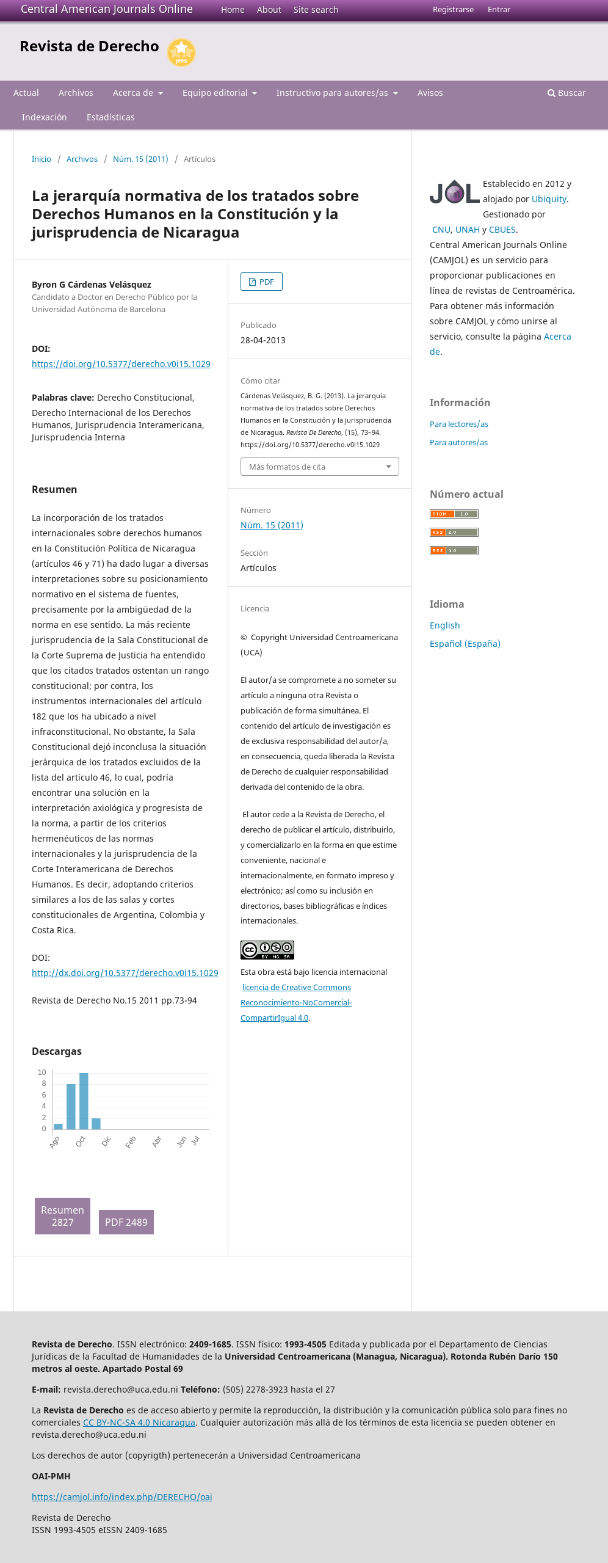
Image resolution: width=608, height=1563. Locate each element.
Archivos (76, 92)
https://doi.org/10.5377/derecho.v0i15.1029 (121, 364)
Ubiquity (549, 199)
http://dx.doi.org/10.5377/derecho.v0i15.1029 (125, 972)
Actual (26, 92)
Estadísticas (111, 117)
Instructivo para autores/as (334, 92)
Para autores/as (459, 442)
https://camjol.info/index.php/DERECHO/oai (122, 1497)
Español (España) (465, 643)
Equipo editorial (216, 92)
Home (233, 9)
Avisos (430, 92)
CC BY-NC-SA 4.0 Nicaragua (139, 1422)
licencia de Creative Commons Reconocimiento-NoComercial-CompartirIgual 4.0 (296, 1002)
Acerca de (134, 92)
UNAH (467, 229)
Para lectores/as (459, 423)
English (445, 625)
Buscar (567, 92)
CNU (441, 229)
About (269, 9)
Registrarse (453, 9)
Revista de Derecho (89, 45)
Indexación (44, 117)
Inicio (41, 158)
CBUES (502, 229)
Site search (316, 9)
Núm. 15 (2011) (140, 158)
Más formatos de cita (287, 466)
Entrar (499, 9)
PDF (266, 281)
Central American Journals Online (107, 8)
